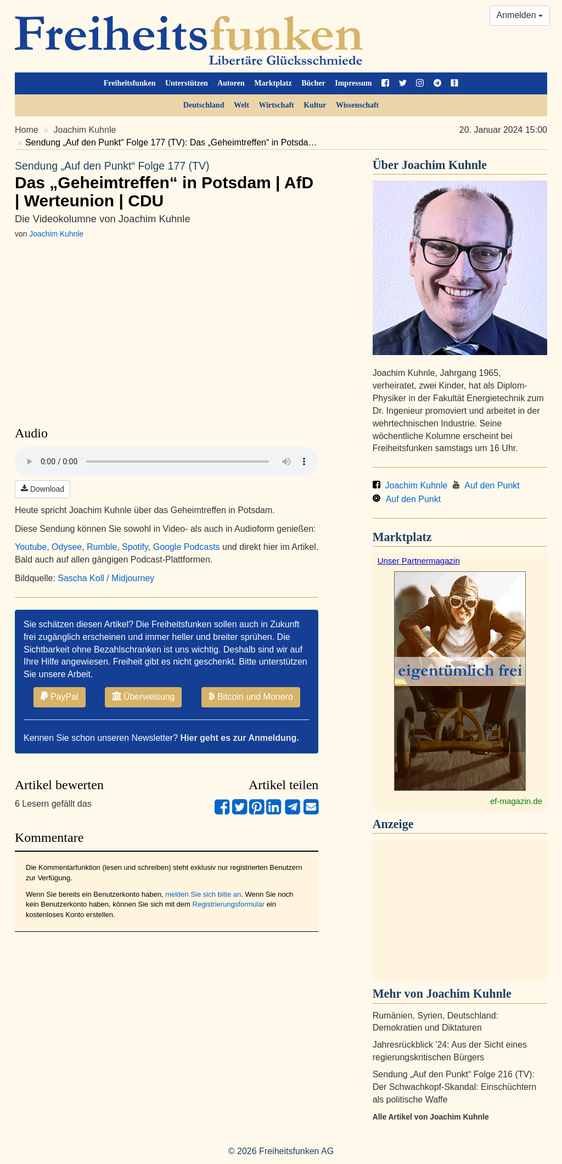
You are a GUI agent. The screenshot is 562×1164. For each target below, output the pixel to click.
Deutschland (203, 105)
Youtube (31, 547)
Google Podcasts (186, 547)
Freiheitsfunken (130, 83)
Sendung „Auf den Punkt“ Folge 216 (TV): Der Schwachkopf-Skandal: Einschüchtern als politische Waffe (455, 1087)
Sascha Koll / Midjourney (106, 578)
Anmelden (520, 15)
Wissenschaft (357, 105)
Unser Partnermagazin (419, 560)
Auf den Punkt (486, 485)
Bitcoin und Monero (251, 696)
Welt (241, 105)
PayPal (59, 696)
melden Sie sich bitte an (203, 894)
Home (26, 129)
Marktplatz (272, 83)
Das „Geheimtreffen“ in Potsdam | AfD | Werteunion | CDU (166, 184)
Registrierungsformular (229, 904)
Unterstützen (186, 83)
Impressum (353, 83)
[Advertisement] (460, 910)
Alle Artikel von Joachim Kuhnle (431, 1116)
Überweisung (143, 696)
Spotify (135, 547)
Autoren (231, 83)
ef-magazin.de (516, 801)
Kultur (315, 105)
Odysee (67, 547)
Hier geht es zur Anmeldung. (240, 738)
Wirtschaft (276, 105)
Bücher (313, 83)
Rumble (102, 547)
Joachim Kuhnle (85, 129)
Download (42, 489)
